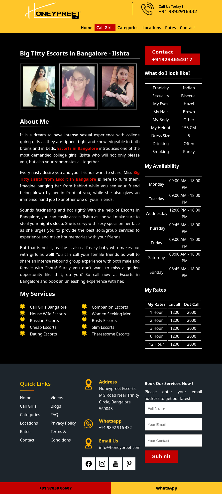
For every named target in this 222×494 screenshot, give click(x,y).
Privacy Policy (63, 423)
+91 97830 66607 (55, 488)
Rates (170, 27)
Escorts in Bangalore (78, 148)
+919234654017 (172, 59)
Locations (151, 27)
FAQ (54, 414)
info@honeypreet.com (119, 447)
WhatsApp (166, 488)
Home (87, 27)
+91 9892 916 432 (115, 427)
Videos (57, 397)
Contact (187, 27)
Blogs (56, 406)
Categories (127, 27)
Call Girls (105, 27)
